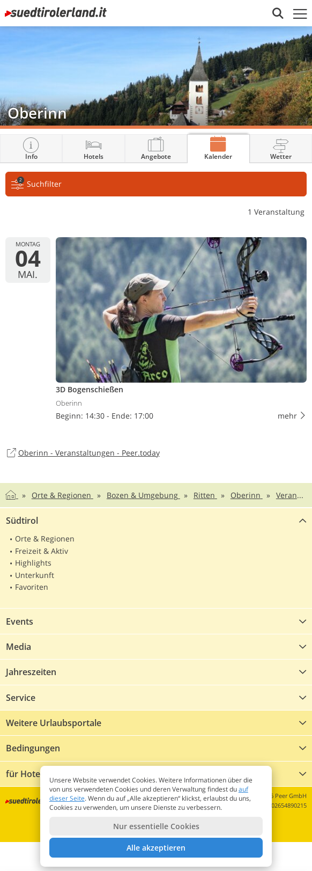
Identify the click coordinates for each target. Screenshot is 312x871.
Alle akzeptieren (156, 848)
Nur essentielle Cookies (156, 826)
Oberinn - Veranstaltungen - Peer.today (82, 453)
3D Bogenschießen (181, 331)
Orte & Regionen (45, 538)
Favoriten (31, 587)
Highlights (33, 563)
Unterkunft (34, 575)
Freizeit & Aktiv (41, 551)
